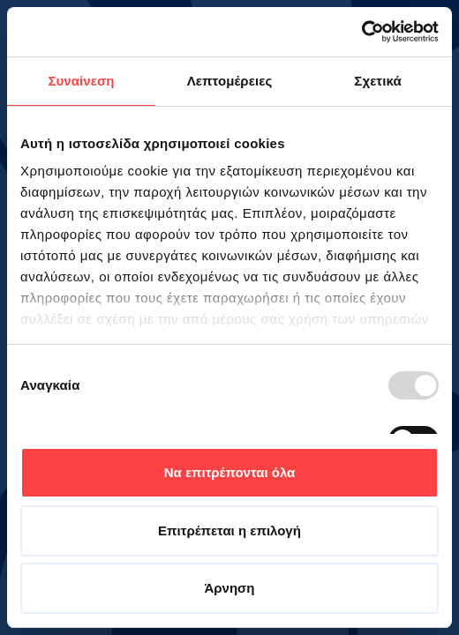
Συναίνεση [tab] (81, 80)
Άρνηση (229, 587)
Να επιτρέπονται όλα (230, 472)
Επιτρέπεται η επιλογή (229, 530)
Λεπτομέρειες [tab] (230, 80)
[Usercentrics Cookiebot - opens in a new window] (361, 31)
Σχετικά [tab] (377, 80)
